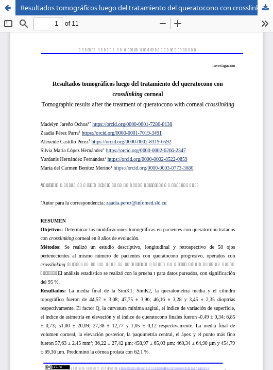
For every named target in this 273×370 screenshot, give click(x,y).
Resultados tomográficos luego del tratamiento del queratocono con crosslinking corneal (147, 7)
